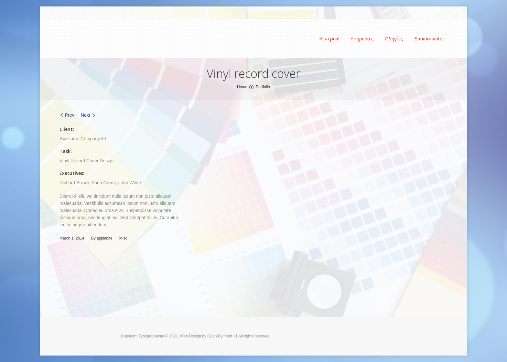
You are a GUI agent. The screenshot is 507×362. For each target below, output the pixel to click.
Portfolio (263, 87)
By (102, 238)
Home (242, 87)
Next (85, 115)
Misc (123, 238)
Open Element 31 (222, 336)
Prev (69, 115)
